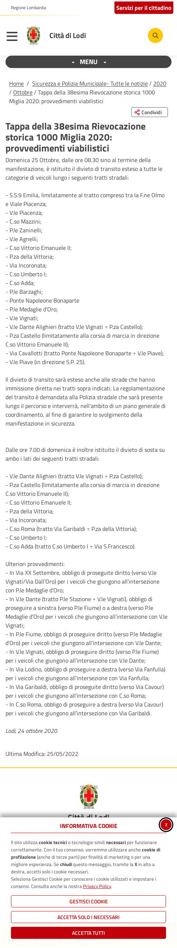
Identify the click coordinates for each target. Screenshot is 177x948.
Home (16, 83)
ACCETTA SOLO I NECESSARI (88, 917)
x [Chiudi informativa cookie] (166, 824)
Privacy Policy (97, 886)
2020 (159, 83)
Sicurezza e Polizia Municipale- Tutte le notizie (90, 83)
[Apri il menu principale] (14, 37)
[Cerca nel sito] (155, 35)
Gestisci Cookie (88, 901)
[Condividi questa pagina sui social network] (149, 112)
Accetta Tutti (88, 933)
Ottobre (23, 92)
